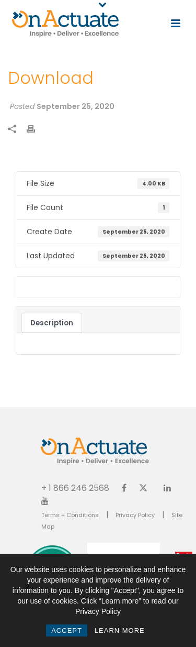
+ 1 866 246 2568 (75, 487)
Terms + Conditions (70, 515)
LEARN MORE (120, 630)
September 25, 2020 (75, 106)
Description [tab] (51, 323)
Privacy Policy (135, 515)
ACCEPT (66, 630)
